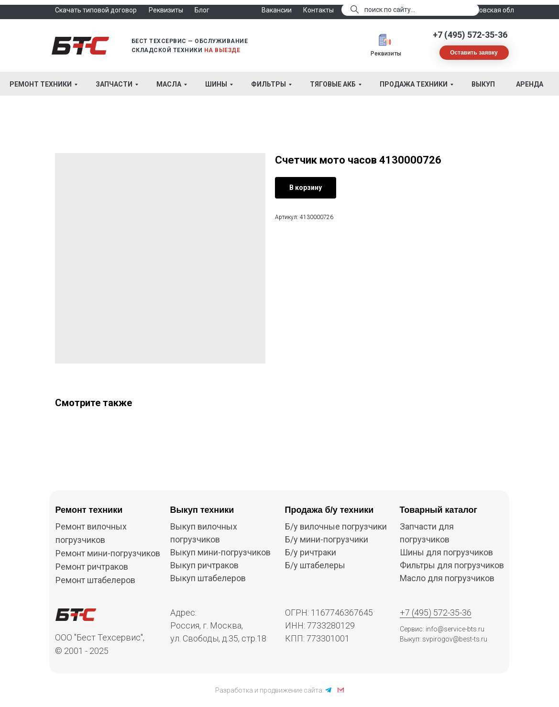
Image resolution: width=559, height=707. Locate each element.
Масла (168, 84)
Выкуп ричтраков (204, 565)
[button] (474, 52)
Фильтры (268, 84)
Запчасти (114, 84)
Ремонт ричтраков (91, 567)
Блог (202, 10)
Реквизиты (386, 53)
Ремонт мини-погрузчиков (107, 553)
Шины (216, 84)
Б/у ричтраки (310, 552)
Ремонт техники (41, 84)
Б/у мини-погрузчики (326, 539)
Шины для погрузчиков (446, 552)
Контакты (318, 10)
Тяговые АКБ (333, 84)
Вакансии (277, 10)
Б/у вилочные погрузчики (336, 526)
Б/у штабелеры (315, 565)
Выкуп (483, 84)
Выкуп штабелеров (208, 578)
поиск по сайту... (389, 9)
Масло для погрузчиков (447, 578)
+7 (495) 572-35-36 (470, 35)
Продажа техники (414, 84)
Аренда (529, 84)
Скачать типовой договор (96, 10)
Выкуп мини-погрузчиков (220, 552)
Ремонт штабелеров (95, 580)
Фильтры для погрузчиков (452, 565)
